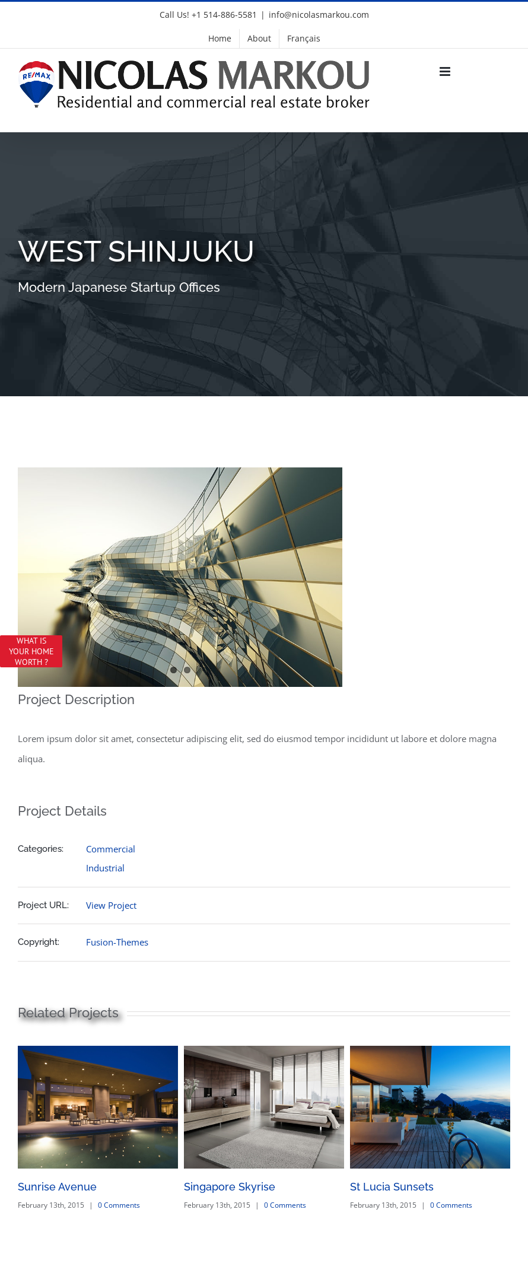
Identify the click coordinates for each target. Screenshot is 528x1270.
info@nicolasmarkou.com (319, 14)
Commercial (110, 849)
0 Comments (119, 1205)
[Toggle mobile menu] (446, 71)
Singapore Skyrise (229, 1186)
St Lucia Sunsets (392, 1186)
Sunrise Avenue (57, 1186)
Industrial (105, 868)
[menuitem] (303, 38)
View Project (111, 905)
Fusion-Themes (117, 942)
